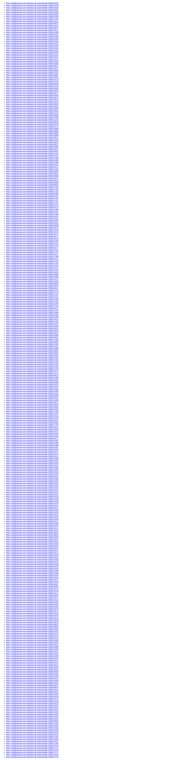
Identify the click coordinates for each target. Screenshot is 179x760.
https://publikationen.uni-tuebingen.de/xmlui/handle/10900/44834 (32, 622)
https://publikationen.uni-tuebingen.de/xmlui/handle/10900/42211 (32, 59)
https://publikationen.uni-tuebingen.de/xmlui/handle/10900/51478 (32, 156)
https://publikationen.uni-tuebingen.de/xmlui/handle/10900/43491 (32, 476)
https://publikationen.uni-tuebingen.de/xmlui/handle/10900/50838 (32, 111)
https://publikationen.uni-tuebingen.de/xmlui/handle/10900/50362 (32, 674)
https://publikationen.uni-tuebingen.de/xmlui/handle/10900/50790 (32, 82)
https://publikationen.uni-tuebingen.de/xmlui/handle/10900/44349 (32, 739)
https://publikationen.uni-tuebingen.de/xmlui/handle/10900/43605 (32, 409)
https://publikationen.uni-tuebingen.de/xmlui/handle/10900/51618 (32, 230)
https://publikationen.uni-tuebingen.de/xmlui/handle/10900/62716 (32, 638)
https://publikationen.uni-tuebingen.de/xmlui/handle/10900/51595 (32, 261)
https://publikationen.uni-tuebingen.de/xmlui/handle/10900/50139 (32, 609)
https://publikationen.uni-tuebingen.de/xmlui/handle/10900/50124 (32, 568)
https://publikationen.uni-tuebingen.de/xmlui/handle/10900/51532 (32, 250)
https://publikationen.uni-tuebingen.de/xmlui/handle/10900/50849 (32, 129)
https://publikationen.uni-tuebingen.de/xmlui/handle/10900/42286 (32, 317)
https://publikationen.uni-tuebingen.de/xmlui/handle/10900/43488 (32, 445)
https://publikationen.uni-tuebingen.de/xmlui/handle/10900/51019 (32, 140)
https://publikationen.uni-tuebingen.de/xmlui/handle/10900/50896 (32, 133)
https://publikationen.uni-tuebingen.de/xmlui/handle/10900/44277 (32, 93)
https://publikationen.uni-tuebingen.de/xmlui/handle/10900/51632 (32, 319)
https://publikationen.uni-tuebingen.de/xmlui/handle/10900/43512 (32, 452)
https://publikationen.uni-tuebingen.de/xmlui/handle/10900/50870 (32, 331)
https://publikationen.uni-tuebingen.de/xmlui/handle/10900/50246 (32, 676)
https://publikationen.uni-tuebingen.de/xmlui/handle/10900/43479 (32, 333)
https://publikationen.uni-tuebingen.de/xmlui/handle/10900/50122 (32, 530)
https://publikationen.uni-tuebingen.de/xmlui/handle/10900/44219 (32, 97)
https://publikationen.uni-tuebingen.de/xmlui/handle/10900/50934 (32, 286)
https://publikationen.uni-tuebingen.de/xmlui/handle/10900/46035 (32, 687)
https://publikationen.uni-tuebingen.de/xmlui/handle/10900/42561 (32, 223)
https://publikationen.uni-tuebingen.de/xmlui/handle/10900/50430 (32, 3)
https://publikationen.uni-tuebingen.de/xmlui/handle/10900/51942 (32, 743)
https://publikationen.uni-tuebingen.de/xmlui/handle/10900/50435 (32, 10)
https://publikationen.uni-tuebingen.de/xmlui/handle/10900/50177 (32, 236)
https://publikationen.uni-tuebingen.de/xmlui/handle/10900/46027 (32, 584)
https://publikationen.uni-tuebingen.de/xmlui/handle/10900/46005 (32, 185)
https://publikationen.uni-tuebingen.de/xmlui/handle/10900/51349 (32, 339)
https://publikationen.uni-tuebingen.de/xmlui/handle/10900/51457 (32, 200)
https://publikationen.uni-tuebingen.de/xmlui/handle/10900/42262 (32, 153)
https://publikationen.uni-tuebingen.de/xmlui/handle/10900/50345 (32, 519)
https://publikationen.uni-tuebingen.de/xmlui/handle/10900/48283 (32, 586)
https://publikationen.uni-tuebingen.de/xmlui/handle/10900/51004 (32, 362)
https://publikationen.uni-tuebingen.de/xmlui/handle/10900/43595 (32, 485)
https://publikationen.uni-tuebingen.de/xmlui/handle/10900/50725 (32, 398)
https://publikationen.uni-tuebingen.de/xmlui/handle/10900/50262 (32, 541)
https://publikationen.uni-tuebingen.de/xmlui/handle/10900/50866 (32, 131)
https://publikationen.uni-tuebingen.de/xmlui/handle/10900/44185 (32, 604)
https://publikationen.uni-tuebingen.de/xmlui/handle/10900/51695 (32, 723)
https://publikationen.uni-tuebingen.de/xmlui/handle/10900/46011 (32, 288)
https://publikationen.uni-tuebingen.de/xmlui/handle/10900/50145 (32, 669)
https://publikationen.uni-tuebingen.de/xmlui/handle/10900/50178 (32, 227)
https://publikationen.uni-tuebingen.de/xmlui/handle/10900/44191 (32, 514)
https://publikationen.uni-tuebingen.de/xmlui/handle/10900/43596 (32, 481)
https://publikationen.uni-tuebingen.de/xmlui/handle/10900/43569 (32, 694)
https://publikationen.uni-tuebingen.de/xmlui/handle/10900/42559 (32, 120)
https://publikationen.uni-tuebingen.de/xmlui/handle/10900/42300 (32, 391)
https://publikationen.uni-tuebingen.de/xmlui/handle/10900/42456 (32, 380)
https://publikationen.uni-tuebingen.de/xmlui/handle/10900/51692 (32, 737)
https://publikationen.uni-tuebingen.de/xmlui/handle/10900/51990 (32, 499)
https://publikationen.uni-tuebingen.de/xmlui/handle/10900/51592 (32, 265)
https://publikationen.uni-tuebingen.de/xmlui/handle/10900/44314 (32, 678)
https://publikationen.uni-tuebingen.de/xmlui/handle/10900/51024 (32, 746)
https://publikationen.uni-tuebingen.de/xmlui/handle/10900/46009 (32, 283)
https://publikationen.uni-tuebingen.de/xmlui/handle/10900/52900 (32, 571)
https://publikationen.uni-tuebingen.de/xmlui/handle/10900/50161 (32, 506)
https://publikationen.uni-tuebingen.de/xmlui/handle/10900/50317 (32, 597)
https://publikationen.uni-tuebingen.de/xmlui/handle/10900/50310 (32, 488)
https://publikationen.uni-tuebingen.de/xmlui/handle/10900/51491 (32, 198)
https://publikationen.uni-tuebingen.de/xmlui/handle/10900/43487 (32, 440)
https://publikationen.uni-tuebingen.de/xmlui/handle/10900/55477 (32, 68)
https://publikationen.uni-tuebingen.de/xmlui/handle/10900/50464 (32, 37)
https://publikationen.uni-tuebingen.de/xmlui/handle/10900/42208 (32, 32)
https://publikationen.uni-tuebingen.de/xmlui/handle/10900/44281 (32, 165)
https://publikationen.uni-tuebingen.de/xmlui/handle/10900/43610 (32, 427)
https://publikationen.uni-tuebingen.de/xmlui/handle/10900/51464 (32, 158)
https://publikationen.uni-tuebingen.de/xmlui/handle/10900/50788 (32, 117)
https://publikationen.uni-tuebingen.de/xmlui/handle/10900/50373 (32, 539)
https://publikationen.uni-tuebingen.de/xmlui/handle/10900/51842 (32, 728)
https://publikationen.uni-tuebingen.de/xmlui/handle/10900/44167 (32, 663)
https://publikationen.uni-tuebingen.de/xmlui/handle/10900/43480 (32, 277)
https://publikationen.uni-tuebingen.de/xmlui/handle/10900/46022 (32, 532)
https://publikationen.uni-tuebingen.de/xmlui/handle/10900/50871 (32, 144)
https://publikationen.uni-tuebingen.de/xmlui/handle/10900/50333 (32, 497)
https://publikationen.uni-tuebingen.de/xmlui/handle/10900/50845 (32, 104)
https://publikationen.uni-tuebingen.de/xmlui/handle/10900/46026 (32, 537)
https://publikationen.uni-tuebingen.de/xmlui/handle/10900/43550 (32, 654)
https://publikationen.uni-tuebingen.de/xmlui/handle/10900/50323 (32, 710)
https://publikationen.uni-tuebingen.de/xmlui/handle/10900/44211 (32, 30)
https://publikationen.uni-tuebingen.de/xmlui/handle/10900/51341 (32, 290)
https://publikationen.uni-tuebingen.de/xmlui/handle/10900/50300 (32, 479)
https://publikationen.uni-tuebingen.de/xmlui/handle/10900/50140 (32, 620)
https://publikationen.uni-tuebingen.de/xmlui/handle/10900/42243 (32, 113)
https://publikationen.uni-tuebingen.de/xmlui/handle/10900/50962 (32, 407)
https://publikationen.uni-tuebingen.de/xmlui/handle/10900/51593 (32, 263)
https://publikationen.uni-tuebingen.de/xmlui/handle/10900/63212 (32, 508)
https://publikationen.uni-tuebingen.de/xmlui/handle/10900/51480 (32, 162)
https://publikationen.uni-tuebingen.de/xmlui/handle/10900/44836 (32, 627)
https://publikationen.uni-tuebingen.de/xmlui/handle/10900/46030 (32, 672)
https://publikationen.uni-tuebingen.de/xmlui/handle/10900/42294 (32, 281)
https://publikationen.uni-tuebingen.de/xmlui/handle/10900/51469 (32, 411)
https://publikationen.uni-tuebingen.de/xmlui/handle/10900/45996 (32, 160)
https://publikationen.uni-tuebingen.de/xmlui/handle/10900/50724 (32, 43)
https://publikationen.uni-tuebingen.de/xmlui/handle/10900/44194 (32, 526)
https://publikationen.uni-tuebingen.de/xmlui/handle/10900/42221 (32, 55)
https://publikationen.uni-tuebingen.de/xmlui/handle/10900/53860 (32, 510)
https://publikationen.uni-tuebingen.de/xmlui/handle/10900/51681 (32, 360)
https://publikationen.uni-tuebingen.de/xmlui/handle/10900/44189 (32, 602)
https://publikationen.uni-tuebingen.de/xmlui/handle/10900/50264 (32, 559)
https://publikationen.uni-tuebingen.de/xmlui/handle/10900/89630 (32, 721)
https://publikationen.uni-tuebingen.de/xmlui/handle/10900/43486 (32, 378)
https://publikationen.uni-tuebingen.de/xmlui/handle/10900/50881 (32, 337)
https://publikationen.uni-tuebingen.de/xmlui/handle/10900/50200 (32, 640)
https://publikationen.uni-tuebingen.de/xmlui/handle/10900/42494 (32, 443)
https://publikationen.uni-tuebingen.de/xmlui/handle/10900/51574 (32, 292)
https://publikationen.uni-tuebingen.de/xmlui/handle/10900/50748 (32, 124)
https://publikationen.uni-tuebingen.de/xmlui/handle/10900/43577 (32, 580)
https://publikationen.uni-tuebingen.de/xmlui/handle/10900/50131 (32, 611)
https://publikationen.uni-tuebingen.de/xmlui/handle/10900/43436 (32, 39)
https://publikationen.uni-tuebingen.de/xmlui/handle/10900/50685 (32, 70)
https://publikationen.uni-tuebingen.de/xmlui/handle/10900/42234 (32, 102)
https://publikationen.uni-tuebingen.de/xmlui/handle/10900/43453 (32, 216)
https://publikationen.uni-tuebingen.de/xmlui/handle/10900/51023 (32, 633)
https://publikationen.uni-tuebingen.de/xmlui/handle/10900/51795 (32, 425)
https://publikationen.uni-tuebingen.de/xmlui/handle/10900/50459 (32, 88)
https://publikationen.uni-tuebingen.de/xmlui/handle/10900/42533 (32, 465)
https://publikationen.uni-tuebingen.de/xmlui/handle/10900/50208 (32, 647)
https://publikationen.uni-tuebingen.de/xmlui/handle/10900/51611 (32, 254)
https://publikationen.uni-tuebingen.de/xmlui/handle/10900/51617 (32, 268)
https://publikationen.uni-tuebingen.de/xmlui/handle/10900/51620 (32, 270)
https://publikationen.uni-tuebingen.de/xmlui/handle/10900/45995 (32, 108)
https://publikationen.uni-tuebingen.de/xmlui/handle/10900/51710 (32, 757)
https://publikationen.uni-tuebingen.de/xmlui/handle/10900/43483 (32, 355)
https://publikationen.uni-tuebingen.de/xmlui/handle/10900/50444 (32, 41)
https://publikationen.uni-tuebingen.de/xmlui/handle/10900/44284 (32, 171)
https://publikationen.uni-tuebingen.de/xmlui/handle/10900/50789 (32, 16)
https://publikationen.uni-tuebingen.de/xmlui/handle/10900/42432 (32, 34)
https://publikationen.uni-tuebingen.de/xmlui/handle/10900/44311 (32, 660)
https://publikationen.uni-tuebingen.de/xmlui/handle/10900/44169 (32, 582)
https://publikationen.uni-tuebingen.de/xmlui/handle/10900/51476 (32, 203)
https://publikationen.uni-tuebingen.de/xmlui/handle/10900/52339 (32, 369)
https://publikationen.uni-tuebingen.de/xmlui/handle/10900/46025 (32, 535)
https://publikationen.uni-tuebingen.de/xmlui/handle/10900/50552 (32, 328)
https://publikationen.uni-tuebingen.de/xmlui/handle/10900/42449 (32, 315)
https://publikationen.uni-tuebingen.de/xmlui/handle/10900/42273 (32, 178)
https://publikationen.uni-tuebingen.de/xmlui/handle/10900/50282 (32, 606)
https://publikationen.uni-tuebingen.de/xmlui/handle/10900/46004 (32, 182)
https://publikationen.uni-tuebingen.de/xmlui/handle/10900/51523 (32, 243)
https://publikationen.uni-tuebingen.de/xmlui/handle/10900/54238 (32, 512)
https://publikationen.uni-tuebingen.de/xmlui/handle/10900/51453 (32, 191)
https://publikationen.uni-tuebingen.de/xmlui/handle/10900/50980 (32, 382)
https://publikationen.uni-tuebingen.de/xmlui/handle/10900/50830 (32, 84)
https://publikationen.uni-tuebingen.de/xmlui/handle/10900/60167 (32, 420)
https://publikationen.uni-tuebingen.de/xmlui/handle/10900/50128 (32, 613)
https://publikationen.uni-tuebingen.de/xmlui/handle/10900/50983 (32, 342)
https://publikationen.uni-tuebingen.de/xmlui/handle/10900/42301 (32, 393)
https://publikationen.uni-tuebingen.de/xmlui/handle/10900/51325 (32, 322)
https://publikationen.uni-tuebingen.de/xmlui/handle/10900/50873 (32, 402)
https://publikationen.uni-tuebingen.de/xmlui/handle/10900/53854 (32, 429)
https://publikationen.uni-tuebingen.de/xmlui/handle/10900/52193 (32, 86)
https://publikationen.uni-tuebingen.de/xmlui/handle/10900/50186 (32, 299)
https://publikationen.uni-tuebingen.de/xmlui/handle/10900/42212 (32, 21)
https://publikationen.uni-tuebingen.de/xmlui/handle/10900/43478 (32, 324)
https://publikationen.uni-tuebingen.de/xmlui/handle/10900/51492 (32, 187)
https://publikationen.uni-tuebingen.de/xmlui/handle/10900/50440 (32, 12)
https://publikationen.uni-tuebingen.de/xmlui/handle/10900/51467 (32, 196)
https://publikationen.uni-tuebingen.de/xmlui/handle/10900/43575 (32, 698)
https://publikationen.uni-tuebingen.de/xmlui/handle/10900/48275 (32, 28)
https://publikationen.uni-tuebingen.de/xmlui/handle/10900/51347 (32, 295)
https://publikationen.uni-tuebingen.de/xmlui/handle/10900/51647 (32, 414)
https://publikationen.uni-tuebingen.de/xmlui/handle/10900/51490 (32, 209)
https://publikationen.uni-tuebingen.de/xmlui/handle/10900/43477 (32, 308)
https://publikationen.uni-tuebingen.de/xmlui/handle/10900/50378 (32, 384)
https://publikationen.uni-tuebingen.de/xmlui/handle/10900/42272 (32, 167)
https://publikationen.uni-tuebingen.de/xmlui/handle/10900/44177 (32, 438)
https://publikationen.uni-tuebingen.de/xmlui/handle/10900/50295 (32, 387)
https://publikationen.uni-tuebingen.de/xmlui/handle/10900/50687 (32, 75)
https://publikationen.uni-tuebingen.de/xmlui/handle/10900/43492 (32, 436)
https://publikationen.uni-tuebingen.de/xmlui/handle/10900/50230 (32, 705)
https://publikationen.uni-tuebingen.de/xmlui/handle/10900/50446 (32, 14)
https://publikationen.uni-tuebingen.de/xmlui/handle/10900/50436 (32, 7)
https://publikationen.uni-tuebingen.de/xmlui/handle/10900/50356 (32, 566)
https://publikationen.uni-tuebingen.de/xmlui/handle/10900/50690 (32, 396)
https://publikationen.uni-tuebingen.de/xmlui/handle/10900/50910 (32, 173)
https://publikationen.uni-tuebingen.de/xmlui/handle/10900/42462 (32, 389)
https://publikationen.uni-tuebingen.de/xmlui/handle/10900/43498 (32, 458)
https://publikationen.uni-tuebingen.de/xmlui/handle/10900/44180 (32, 680)
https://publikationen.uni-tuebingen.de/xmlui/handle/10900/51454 (32, 189)
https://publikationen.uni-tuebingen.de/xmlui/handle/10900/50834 (32, 122)
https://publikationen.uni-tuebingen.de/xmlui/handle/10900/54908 (32, 274)
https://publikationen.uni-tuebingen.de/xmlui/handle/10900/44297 (32, 595)
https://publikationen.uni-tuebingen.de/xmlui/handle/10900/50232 (32, 734)
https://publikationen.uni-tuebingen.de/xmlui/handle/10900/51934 (32, 716)
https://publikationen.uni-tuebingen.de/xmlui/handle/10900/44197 (32, 521)
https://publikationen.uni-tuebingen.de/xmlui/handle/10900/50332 (32, 492)
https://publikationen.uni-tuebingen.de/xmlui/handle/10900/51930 (32, 5)
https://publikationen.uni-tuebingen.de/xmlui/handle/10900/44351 (32, 741)
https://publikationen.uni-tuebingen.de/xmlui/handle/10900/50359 (32, 564)
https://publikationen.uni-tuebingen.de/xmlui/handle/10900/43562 (32, 683)
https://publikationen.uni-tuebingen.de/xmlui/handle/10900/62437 (32, 685)
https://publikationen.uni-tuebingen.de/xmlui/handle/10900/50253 (32, 548)
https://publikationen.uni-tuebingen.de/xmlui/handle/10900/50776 (32, 126)
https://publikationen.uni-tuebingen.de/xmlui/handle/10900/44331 (32, 689)
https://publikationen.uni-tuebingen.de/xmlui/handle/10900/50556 (32, 692)
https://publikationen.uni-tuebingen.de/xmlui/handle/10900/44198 (32, 656)
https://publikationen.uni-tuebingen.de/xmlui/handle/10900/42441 (32, 218)
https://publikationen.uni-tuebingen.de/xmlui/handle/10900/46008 (32, 225)
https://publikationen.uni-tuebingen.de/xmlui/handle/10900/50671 (32, 66)
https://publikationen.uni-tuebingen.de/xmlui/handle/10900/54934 (32, 142)
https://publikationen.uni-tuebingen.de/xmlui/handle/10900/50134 (32, 600)
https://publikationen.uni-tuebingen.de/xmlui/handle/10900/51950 (32, 366)
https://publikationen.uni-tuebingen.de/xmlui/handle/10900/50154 (32, 636)
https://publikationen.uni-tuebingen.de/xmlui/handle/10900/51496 (32, 256)
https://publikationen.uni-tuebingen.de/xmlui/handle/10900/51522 (32, 245)
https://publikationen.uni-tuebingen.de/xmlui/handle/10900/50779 (32, 79)
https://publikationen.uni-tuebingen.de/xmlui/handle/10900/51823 (32, 719)
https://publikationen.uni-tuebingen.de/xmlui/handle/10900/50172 (32, 234)
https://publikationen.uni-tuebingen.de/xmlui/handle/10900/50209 (32, 649)
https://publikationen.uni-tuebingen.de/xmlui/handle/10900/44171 (32, 593)
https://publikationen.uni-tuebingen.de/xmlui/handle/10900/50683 (32, 115)
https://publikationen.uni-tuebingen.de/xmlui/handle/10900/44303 (32, 667)
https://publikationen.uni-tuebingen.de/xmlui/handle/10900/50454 (32, 61)
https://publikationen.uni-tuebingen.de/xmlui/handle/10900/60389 (32, 194)
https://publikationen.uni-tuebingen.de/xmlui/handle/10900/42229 (32, 106)
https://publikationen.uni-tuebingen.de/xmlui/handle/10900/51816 (32, 712)
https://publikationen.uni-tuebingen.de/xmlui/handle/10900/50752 (32, 259)
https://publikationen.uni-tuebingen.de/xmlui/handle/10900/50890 (32, 135)
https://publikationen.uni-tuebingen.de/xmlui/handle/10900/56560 (32, 573)
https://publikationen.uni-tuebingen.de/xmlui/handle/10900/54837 (32, 23)
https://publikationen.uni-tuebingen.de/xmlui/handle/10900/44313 (32, 665)
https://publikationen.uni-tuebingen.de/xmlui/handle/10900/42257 (32, 149)
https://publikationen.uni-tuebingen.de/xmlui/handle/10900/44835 (32, 624)
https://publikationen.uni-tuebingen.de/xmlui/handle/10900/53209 (32, 501)
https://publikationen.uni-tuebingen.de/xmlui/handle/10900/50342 (32, 546)
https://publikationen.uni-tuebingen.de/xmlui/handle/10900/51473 (32, 205)
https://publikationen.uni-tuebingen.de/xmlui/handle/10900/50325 (32, 494)
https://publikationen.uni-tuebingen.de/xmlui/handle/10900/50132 (32, 618)
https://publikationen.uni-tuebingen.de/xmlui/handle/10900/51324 (32, 306)
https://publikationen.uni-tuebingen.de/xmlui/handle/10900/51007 (32, 310)
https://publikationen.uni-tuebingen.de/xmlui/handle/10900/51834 (32, 750)
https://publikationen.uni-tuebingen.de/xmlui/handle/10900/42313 (32, 454)
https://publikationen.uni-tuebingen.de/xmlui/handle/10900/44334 (32, 696)
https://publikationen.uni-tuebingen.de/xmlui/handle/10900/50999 (32, 313)
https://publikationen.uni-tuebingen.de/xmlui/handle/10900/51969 (32, 19)
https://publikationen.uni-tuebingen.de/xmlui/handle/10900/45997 (32, 151)
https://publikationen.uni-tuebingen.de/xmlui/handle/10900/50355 (32, 557)
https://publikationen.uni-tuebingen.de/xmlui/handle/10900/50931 (32, 138)
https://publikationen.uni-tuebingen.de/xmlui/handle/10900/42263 (32, 169)
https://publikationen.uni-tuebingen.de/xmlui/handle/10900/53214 (32, 701)
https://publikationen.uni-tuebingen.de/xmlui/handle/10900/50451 (32, 57)
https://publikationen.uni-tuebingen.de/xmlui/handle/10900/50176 (32, 232)
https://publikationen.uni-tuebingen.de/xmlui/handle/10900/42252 (32, 180)
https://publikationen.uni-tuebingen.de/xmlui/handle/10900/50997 (32, 353)
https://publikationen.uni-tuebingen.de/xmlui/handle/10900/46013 (32, 375)
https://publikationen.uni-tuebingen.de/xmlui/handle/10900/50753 (32, 207)
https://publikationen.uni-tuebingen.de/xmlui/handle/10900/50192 (32, 239)
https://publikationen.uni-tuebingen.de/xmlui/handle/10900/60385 (32, 64)
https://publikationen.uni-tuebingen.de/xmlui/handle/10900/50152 (32, 456)
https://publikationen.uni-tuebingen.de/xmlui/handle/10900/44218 (32, 90)
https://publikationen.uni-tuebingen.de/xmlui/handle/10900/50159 (32, 463)
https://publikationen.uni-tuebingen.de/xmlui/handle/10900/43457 (32, 212)
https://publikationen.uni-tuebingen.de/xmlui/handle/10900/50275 (32, 645)
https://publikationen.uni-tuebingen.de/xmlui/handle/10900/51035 (32, 346)
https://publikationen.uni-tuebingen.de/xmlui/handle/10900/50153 (32, 589)
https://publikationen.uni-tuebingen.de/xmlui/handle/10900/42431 (32, 25)
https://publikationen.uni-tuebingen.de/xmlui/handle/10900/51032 (32, 357)
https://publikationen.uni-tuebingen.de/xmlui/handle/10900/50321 (32, 490)
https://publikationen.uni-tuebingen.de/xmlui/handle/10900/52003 (32, 470)
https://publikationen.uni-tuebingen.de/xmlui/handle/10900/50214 (32, 553)
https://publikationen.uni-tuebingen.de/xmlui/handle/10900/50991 (32, 351)
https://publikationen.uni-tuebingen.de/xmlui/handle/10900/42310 (32, 474)
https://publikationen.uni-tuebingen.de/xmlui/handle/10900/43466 (32, 214)
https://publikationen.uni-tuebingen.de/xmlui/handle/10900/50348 (32, 523)
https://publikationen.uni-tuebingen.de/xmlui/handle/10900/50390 (32, 46)
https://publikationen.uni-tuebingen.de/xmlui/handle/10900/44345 (32, 725)
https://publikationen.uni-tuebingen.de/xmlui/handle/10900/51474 (32, 373)
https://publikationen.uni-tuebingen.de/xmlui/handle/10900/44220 (32, 95)
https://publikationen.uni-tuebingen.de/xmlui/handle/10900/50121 (32, 528)
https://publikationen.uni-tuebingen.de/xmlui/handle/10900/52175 (32, 279)
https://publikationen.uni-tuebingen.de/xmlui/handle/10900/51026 (32, 364)
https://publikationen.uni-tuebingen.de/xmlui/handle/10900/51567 (32, 252)
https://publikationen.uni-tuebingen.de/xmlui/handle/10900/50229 (32, 707)
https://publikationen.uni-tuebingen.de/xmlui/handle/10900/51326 (32, 301)
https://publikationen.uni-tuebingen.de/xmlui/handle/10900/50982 (32, 335)
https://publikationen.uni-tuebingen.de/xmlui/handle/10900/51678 (32, 418)
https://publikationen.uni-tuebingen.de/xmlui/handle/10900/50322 (32, 416)
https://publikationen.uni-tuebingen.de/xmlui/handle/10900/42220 (32, 50)
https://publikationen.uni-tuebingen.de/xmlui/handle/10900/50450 (32, 52)
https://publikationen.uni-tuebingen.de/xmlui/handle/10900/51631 (32, 297)
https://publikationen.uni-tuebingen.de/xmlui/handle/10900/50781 (32, 73)
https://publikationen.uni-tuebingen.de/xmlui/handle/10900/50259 (32, 555)
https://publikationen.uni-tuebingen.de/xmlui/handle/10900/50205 (32, 642)
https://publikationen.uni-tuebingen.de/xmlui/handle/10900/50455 (32, 48)
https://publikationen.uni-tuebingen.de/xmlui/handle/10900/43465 (32, 241)
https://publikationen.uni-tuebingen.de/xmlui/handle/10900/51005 (32, 344)
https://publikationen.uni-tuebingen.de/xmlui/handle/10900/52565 (32, 732)
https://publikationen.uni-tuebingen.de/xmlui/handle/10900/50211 (32, 550)
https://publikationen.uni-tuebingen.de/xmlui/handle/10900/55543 (32, 575)
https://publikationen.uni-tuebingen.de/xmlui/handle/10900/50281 (32, 629)
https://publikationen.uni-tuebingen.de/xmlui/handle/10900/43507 (32, 483)
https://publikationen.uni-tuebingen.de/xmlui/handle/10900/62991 (32, 423)
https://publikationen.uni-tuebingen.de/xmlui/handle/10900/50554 (32, 472)
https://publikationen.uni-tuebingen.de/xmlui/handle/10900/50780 (32, 400)
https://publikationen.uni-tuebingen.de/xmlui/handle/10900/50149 (32, 591)
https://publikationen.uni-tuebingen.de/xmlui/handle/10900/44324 (32, 658)
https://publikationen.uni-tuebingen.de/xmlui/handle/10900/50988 (32, 348)
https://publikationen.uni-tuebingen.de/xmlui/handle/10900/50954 (32, 405)
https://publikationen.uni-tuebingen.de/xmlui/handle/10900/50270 (32, 562)
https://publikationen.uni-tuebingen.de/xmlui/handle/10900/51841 (32, 755)
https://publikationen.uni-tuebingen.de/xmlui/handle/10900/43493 (32, 449)
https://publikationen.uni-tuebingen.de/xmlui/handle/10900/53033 (32, 272)
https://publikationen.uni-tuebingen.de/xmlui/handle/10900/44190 (32, 517)
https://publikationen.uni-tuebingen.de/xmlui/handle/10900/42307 (32, 447)
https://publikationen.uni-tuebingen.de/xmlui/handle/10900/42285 (32, 304)
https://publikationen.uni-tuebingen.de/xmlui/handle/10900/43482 (32, 326)
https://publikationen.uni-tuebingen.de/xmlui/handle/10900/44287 (32, 221)
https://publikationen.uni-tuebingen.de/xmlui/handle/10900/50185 (32, 631)
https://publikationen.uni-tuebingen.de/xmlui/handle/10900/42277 (32, 248)
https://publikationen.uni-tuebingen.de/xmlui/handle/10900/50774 (32, 371)
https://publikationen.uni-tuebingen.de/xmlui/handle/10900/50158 (32, 503)
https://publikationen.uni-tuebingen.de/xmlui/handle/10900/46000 (32, 176)
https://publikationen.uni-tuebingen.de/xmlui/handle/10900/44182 (32, 615)
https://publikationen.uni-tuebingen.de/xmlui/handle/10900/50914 (32, 99)
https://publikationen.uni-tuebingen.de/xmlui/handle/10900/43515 (32, 431)
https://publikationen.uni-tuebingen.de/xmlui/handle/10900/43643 (32, 577)
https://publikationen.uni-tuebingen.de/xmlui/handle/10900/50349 (32, 544)
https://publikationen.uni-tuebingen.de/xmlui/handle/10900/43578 (32, 703)
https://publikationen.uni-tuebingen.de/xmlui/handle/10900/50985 (32, 147)
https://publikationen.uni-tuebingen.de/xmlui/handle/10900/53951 (32, 77)
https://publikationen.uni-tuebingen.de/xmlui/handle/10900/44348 (32, 730)
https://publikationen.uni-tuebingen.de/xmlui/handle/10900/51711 (32, 752)
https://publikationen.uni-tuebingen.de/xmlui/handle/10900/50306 (32, 467)
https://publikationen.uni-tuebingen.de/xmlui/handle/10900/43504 (32, 434)
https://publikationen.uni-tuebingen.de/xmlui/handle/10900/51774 (32, 748)
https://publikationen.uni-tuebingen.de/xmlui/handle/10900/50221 (32, 651)
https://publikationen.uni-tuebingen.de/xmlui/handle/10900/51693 (32, 714)
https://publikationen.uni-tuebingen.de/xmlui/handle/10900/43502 (32, 461)
